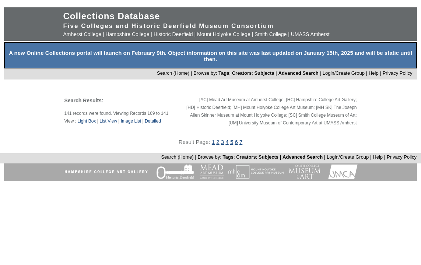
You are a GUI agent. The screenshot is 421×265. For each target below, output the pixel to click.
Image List (131, 121)
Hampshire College (127, 34)
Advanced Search (298, 73)
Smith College (271, 34)
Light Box (86, 121)
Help (374, 73)
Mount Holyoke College (223, 34)
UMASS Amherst (310, 34)
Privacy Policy (398, 73)
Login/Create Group (344, 73)
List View (108, 121)
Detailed (153, 121)
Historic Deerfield (173, 34)
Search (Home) (173, 73)
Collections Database (111, 16)
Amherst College (82, 34)
